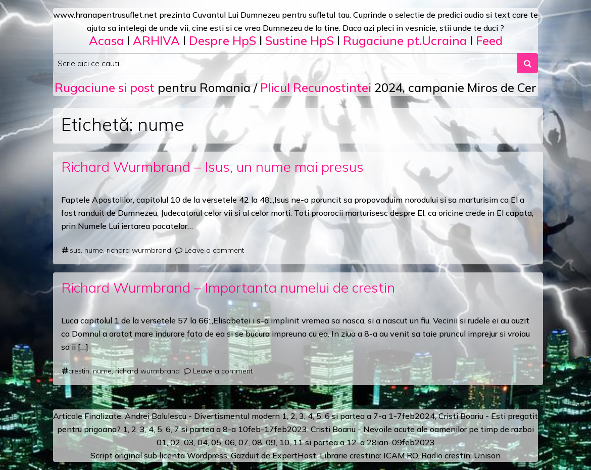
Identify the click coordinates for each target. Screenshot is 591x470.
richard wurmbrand (139, 250)
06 (230, 442)
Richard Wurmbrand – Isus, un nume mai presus (212, 166)
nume (93, 250)
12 (352, 442)
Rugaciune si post (105, 87)
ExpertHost (294, 455)
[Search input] (285, 63)
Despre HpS (222, 40)
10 (284, 442)
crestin (78, 370)
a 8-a (226, 429)
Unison (487, 455)
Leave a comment (214, 250)
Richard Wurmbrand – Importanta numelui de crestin (228, 287)
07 (243, 442)
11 (298, 442)
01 (162, 442)
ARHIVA (156, 40)
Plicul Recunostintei (315, 87)
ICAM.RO (400, 455)
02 (175, 442)
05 (216, 442)
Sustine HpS (299, 40)
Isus (74, 250)
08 (257, 442)
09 (271, 442)
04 (203, 442)
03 (189, 442)
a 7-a (376, 416)
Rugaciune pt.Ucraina (405, 40)
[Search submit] (527, 63)
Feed (489, 40)
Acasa (106, 40)
